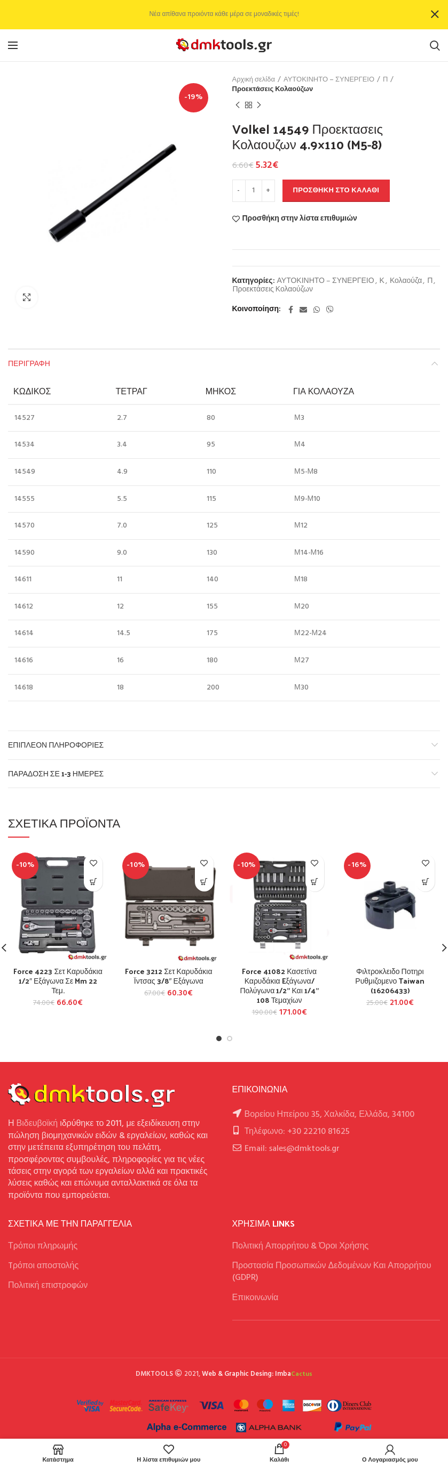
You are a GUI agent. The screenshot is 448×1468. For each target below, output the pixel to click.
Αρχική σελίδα (253, 80)
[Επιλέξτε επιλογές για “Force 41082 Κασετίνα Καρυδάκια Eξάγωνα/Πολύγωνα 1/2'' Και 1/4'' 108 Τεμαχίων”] (314, 882)
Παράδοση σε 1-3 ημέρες (56, 773)
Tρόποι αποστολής (43, 1266)
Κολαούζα (406, 281)
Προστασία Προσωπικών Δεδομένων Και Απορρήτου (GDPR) (331, 1272)
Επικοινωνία (255, 1298)
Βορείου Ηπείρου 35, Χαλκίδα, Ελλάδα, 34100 (330, 1115)
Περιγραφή (29, 363)
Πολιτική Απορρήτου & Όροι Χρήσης (300, 1246)
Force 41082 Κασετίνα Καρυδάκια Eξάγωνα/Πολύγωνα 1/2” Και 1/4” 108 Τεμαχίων (279, 986)
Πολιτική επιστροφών (48, 1286)
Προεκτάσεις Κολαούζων (272, 89)
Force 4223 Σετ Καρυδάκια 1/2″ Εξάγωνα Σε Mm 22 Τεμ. (57, 981)
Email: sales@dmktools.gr (292, 1149)
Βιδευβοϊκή (37, 1124)
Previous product (237, 105)
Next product (259, 105)
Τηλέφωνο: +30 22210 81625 (297, 1132)
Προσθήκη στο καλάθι (336, 190)
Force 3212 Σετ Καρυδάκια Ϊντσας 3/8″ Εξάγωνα (168, 976)
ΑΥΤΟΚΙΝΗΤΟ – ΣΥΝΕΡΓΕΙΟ (329, 80)
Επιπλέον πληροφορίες (56, 744)
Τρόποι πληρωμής (42, 1246)
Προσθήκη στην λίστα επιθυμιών (299, 219)
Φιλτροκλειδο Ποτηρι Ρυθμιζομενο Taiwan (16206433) (390, 981)
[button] (93, 882)
